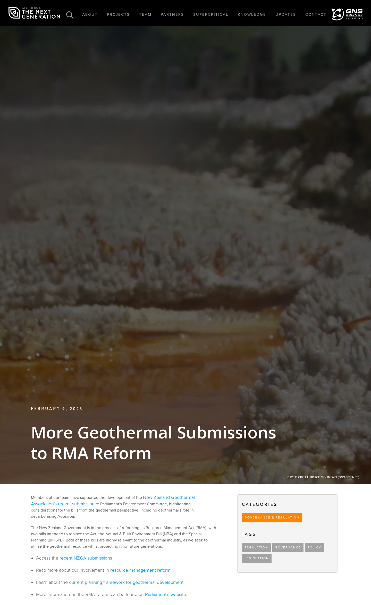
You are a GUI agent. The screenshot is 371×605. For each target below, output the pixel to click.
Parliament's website (165, 594)
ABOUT (90, 14)
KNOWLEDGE (252, 14)
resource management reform (140, 570)
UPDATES (285, 14)
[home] (34, 13)
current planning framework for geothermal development (126, 582)
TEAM (145, 14)
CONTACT (315, 14)
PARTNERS (172, 14)
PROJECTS (118, 14)
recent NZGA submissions (86, 558)
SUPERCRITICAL (211, 14)
